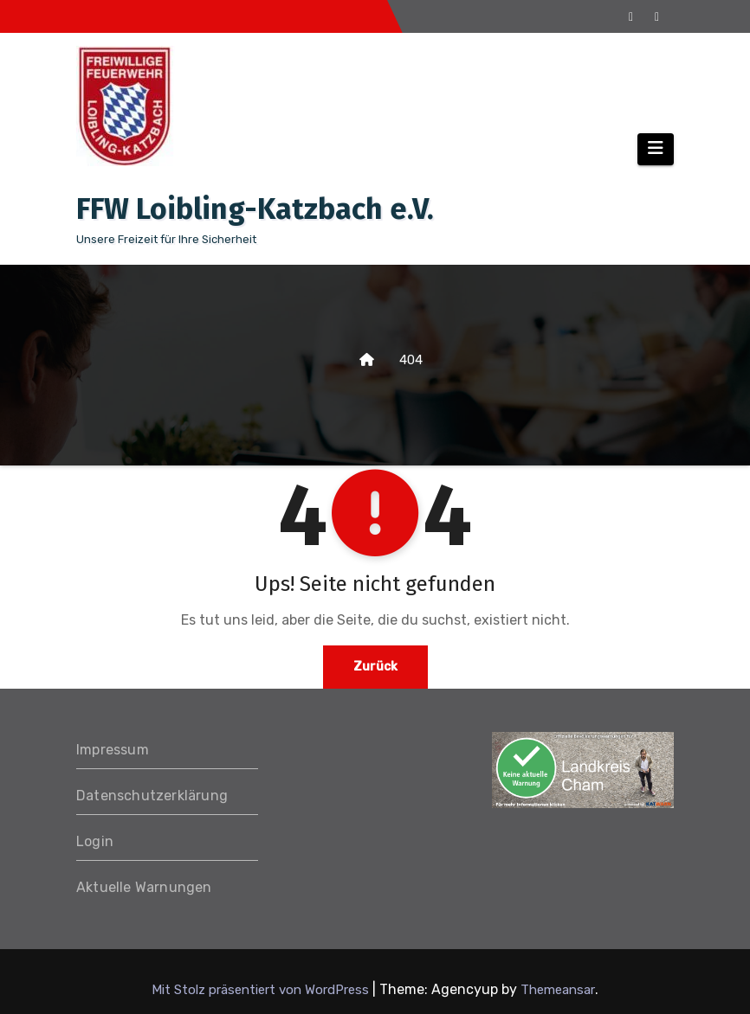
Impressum (112, 749)
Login (94, 841)
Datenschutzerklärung (152, 795)
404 (411, 360)
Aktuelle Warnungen (144, 887)
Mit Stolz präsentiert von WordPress (262, 990)
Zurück (375, 666)
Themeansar (557, 990)
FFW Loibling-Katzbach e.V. (255, 209)
